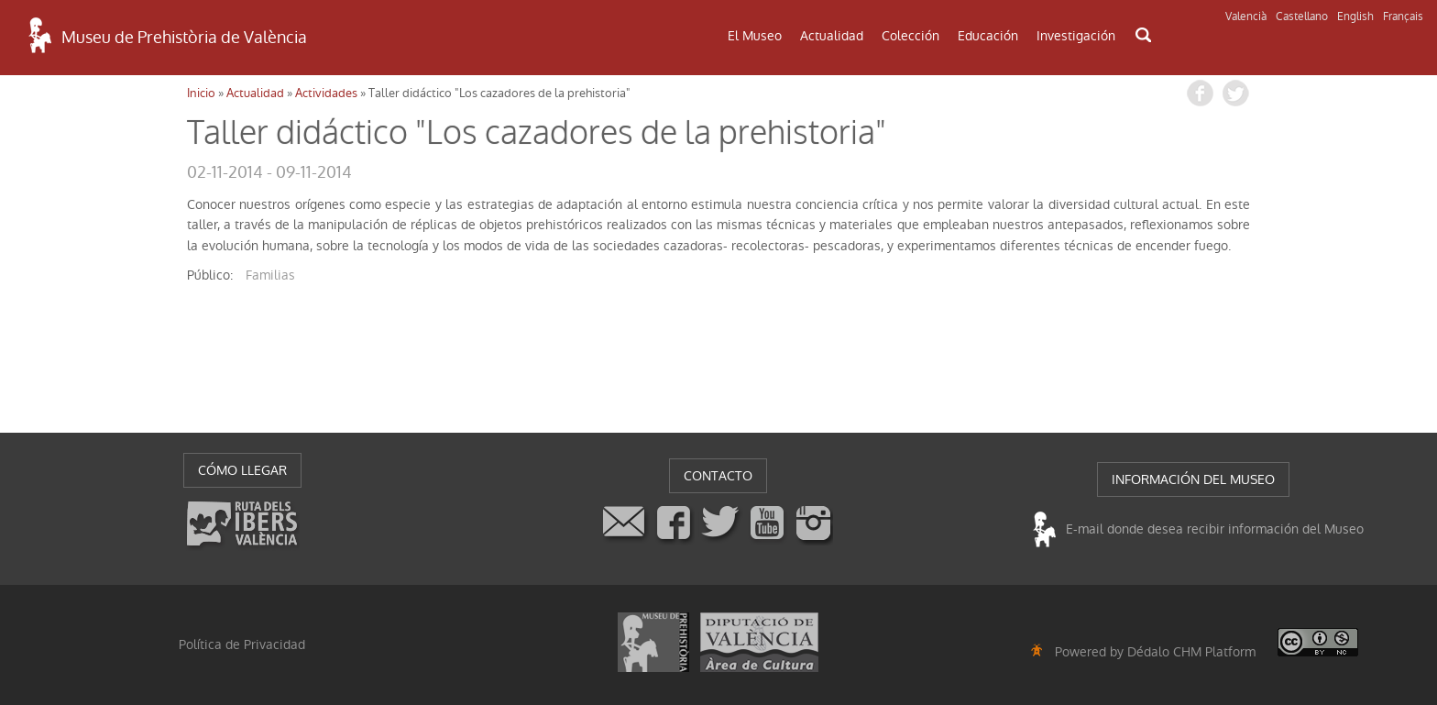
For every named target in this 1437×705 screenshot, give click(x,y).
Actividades (326, 93)
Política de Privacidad (242, 644)
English (1355, 16)
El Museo (755, 36)
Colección (910, 36)
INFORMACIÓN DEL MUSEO (1193, 479)
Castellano (1302, 16)
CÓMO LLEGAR (242, 470)
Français (1403, 16)
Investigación (1076, 36)
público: (210, 275)
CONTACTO (718, 476)
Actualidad (831, 36)
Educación (988, 36)
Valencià (1246, 16)
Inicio (201, 93)
